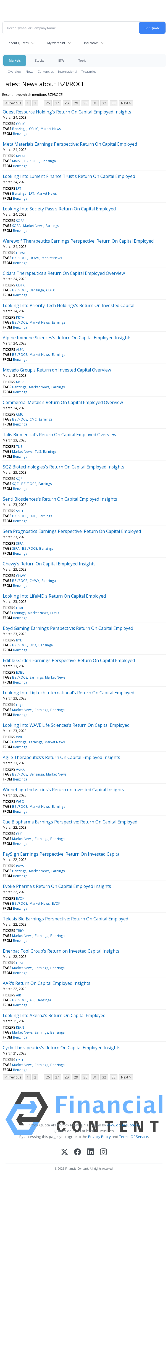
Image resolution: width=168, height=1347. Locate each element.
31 (95, 103)
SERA (19, 543)
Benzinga (19, 128)
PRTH (20, 317)
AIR (18, 995)
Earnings (52, 225)
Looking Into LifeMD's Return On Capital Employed (54, 596)
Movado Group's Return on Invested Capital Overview (57, 370)
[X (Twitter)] (64, 1152)
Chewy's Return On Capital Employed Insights (49, 564)
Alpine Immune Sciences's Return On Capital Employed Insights (67, 338)
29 (76, 103)
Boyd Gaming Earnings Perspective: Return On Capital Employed (68, 628)
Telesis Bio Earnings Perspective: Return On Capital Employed (65, 919)
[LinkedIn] (90, 1152)
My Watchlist (56, 43)
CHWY (21, 575)
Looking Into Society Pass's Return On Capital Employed (59, 209)
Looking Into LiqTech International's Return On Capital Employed (68, 693)
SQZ (19, 478)
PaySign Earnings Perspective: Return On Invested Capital (61, 854)
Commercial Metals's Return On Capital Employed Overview (63, 402)
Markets (14, 60)
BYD (19, 640)
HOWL (21, 253)
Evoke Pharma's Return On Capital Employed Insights (57, 886)
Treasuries (89, 71)
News (29, 71)
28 (67, 103)
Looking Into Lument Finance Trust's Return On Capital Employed (69, 176)
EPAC (20, 963)
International (67, 71)
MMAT (21, 156)
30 (85, 103)
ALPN (20, 349)
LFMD (20, 608)
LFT (18, 188)
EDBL (20, 672)
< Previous (13, 103)
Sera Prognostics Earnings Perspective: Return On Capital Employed (72, 531)
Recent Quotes (17, 43)
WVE (19, 737)
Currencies (46, 71)
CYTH (20, 1060)
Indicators (91, 43)
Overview (14, 71)
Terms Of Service (133, 1136)
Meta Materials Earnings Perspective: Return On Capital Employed (70, 144)
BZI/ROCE (31, 161)
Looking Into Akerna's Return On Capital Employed (54, 1015)
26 (48, 103)
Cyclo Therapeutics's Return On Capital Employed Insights (61, 1048)
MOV (19, 382)
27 (57, 103)
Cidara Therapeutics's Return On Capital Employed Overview (64, 273)
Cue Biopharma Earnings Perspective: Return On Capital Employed (70, 822)
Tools (82, 60)
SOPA (20, 220)
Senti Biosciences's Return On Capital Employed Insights (60, 499)
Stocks (39, 60)
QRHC (20, 123)
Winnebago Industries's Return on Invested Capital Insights (63, 790)
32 (104, 103)
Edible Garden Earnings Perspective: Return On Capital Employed (69, 660)
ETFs (61, 60)
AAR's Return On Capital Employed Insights (46, 983)
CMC (19, 414)
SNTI (19, 511)
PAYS (20, 866)
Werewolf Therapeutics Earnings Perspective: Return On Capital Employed (78, 241)
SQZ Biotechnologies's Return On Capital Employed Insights (63, 467)
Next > (126, 103)
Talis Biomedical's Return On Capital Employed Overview (59, 435)
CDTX (20, 285)
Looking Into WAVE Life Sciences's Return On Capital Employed (66, 725)
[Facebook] (77, 1152)
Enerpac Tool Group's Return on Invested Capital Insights (61, 951)
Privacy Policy (99, 1136)
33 (114, 103)
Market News (51, 128)
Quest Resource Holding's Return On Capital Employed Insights (67, 112)
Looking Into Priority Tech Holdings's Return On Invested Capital (68, 305)
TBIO (20, 930)
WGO (20, 801)
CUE (19, 833)
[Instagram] (103, 1152)
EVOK (20, 898)
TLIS (19, 446)
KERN (20, 1027)
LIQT (19, 705)
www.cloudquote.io (123, 1125)
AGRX (20, 769)
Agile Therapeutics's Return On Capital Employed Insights (61, 757)
